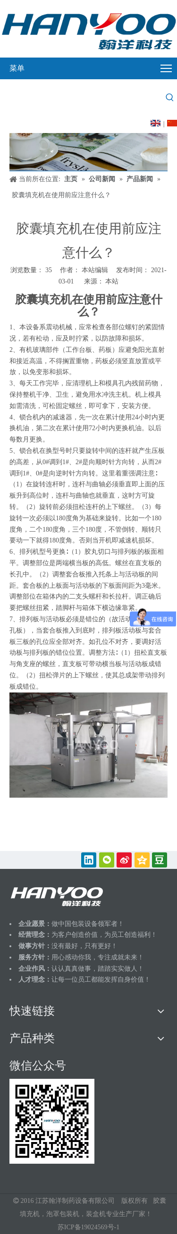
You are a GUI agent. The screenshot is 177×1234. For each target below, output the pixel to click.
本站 (111, 281)
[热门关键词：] (170, 97)
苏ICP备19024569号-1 (88, 1227)
